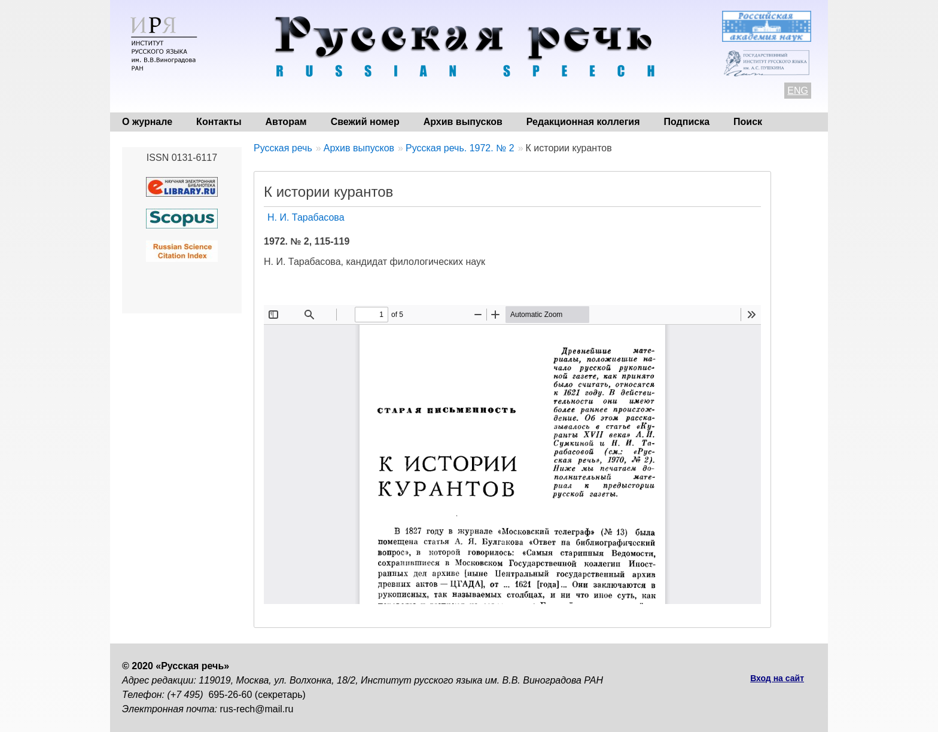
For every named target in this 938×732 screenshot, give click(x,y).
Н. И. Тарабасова (306, 217)
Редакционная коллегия (583, 122)
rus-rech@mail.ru (257, 709)
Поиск (747, 122)
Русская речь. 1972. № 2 (460, 148)
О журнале (147, 122)
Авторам (286, 122)
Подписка (687, 122)
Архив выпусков (463, 122)
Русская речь (283, 148)
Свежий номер (365, 122)
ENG (797, 91)
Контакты (218, 122)
